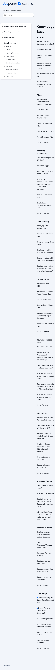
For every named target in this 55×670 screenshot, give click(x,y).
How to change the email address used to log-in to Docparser (45, 534)
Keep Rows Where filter (45, 131)
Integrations (9, 66)
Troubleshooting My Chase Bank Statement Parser (45, 600)
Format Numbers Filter (45, 137)
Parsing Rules (10, 59)
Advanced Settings (12, 69)
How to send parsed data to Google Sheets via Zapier (45, 436)
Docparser (6, 10)
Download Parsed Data (13, 63)
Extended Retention (44, 50)
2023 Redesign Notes (45, 619)
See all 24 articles (43, 473)
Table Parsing (10, 56)
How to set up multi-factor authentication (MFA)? (44, 65)
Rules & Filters (9, 37)
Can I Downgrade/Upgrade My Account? (44, 545)
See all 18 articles (43, 213)
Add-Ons (8, 46)
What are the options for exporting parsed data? (44, 397)
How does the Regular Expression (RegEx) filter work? (45, 315)
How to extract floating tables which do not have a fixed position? (45, 268)
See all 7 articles (42, 405)
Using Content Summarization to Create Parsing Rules (44, 101)
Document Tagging (43, 166)
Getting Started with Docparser (15, 26)
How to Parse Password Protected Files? (44, 205)
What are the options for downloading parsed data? (45, 376)
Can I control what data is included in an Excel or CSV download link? (45, 386)
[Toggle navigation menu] (48, 3)
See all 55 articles (43, 332)
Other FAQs (9, 76)
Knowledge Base (16, 10)
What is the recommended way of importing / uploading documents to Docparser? (44, 184)
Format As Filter (42, 110)
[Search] (18, 15)
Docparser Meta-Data (44, 347)
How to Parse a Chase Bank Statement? (43, 610)
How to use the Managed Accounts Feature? (44, 84)
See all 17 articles (43, 142)
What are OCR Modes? (45, 493)
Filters (8, 49)
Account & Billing (11, 73)
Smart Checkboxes (44, 299)
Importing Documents (11, 32)
